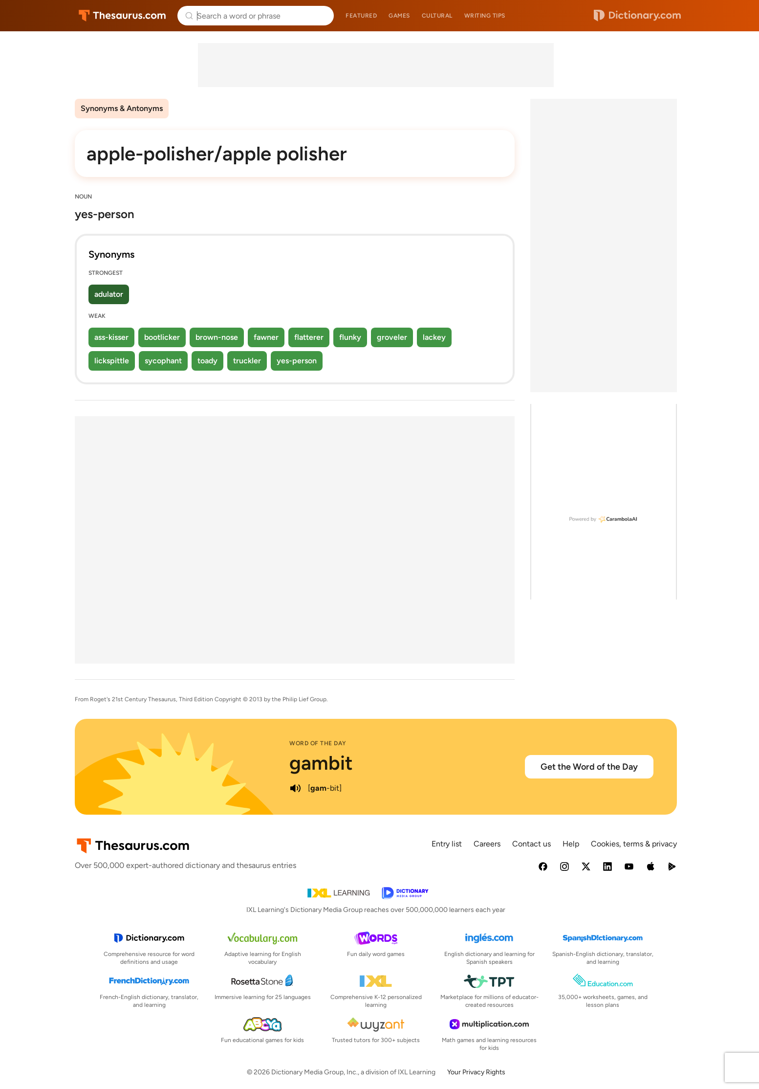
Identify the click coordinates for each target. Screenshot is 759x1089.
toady (207, 360)
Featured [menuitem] (361, 15)
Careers (487, 843)
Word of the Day (318, 743)
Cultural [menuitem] (437, 15)
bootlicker (162, 337)
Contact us (531, 843)
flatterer (309, 337)
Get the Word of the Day (589, 766)
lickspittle (111, 360)
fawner (266, 337)
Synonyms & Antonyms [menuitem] (122, 108)
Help (571, 843)
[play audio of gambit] (295, 788)
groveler (392, 337)
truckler (247, 360)
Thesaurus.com (122, 15)
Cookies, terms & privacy (634, 843)
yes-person (297, 360)
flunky (350, 337)
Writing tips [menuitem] (484, 15)
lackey (434, 337)
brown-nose (216, 337)
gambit (321, 763)
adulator (108, 294)
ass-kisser (111, 337)
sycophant (163, 360)
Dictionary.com (637, 16)
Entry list (447, 843)
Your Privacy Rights (476, 1072)
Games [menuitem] (399, 15)
